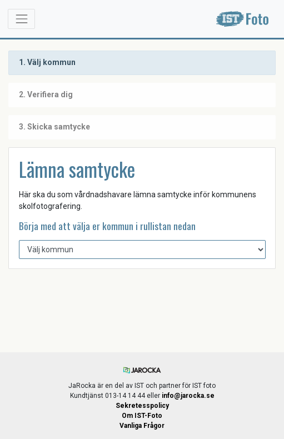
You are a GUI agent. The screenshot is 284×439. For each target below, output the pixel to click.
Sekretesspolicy (142, 406)
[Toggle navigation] (21, 18)
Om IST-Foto (142, 416)
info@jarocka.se (188, 396)
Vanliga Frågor (142, 426)
